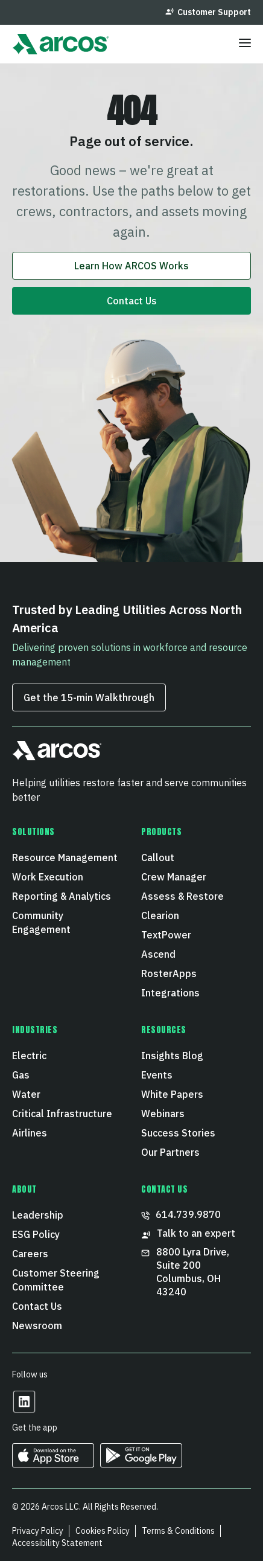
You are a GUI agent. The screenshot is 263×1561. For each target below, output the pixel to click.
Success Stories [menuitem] (178, 1133)
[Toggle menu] (245, 44)
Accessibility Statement (57, 1542)
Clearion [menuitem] (160, 915)
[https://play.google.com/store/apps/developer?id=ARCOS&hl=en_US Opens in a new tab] (141, 1463)
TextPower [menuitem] (166, 935)
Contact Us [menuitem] (37, 1306)
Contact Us (132, 301)
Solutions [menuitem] (33, 832)
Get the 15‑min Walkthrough (89, 697)
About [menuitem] (24, 1190)
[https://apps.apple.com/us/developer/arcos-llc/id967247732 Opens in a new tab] (53, 1463)
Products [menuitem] (161, 832)
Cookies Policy (102, 1530)
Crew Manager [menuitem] (173, 877)
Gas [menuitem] (21, 1075)
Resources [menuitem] (163, 1030)
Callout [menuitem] (157, 857)
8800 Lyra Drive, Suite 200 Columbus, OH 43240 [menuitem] (186, 1272)
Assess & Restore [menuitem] (182, 896)
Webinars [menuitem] (163, 1113)
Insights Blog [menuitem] (172, 1056)
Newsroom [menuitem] (37, 1325)
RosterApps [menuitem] (169, 973)
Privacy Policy (37, 1530)
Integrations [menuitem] (170, 993)
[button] (57, 756)
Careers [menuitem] (30, 1254)
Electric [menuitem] (29, 1056)
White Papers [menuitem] (172, 1094)
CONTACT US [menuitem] (164, 1190)
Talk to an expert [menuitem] (188, 1233)
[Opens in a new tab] (24, 1410)
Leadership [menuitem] (37, 1215)
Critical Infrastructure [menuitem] (62, 1113)
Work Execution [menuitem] (47, 877)
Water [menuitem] (26, 1094)
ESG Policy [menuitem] (36, 1234)
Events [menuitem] (157, 1075)
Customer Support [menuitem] (208, 12)
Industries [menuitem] (35, 1030)
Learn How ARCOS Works (131, 266)
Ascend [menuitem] (158, 954)
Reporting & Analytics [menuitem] (61, 896)
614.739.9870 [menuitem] (181, 1214)
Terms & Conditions (178, 1530)
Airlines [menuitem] (29, 1133)
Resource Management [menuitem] (65, 857)
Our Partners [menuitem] (170, 1152)
